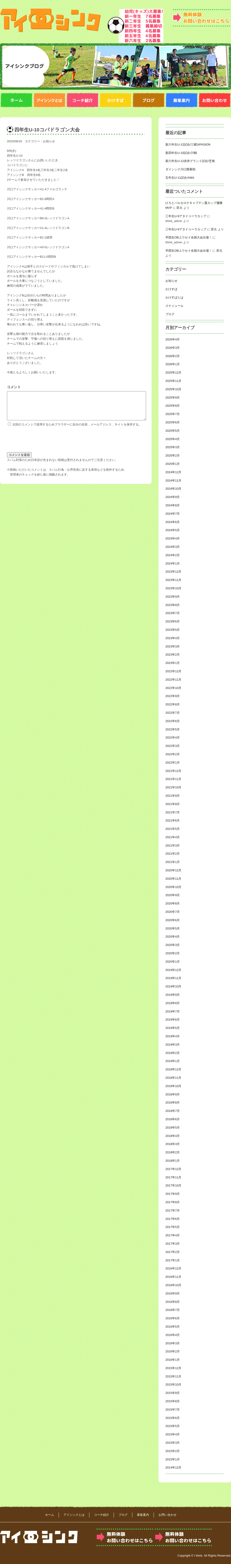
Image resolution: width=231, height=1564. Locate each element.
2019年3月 (172, 1044)
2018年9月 (172, 1094)
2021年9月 (172, 795)
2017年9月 (172, 1194)
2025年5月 (172, 430)
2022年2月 (172, 754)
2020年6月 (172, 920)
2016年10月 (173, 1285)
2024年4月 (172, 538)
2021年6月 (172, 820)
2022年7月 (172, 712)
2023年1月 (172, 663)
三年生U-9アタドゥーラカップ (185, 216)
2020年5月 (172, 928)
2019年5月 (172, 1028)
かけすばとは (174, 297)
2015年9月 (172, 1393)
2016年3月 (172, 1343)
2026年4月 (172, 339)
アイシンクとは (74, 1514)
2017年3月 (172, 1243)
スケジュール (174, 306)
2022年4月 (172, 737)
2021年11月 (173, 779)
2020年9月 (172, 895)
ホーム (49, 1514)
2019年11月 (173, 978)
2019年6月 (172, 1019)
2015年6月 (172, 1418)
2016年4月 (172, 1335)
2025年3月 (172, 447)
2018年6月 (172, 1119)
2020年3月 (172, 945)
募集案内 (143, 1514)
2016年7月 (172, 1310)
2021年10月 (173, 787)
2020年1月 (172, 961)
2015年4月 (172, 1434)
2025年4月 (172, 439)
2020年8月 (172, 903)
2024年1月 (172, 563)
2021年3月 (172, 845)
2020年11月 (173, 878)
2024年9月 (172, 497)
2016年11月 (173, 1276)
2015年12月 (173, 1368)
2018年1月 (172, 1160)
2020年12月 (173, 870)
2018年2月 (172, 1152)
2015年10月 (173, 1384)
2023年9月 (172, 596)
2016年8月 (172, 1302)
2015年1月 (172, 1459)
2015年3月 (172, 1442)
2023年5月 (172, 629)
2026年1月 (172, 364)
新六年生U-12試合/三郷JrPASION (187, 144)
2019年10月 (173, 986)
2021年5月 (172, 829)
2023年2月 (172, 654)
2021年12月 (173, 771)
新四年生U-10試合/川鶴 (181, 153)
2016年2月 (172, 1351)
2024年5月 (172, 530)
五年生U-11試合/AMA (179, 177)
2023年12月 (173, 571)
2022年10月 (173, 688)
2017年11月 (173, 1177)
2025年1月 (172, 464)
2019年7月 (172, 1011)
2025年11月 (173, 381)
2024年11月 (173, 480)
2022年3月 (172, 746)
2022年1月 (172, 762)
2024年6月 (172, 522)
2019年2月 (172, 1053)
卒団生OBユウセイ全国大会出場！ (188, 237)
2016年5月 (172, 1326)
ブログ (169, 314)
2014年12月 (173, 1467)
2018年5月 (172, 1127)
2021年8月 (172, 804)
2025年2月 (172, 455)
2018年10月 (173, 1086)
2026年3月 (172, 347)
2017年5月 (172, 1227)
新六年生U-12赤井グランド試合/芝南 (190, 161)
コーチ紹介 (101, 1514)
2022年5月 (172, 729)
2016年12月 (173, 1268)
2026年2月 (172, 356)
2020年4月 (172, 936)
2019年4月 (172, 1036)
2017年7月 (172, 1210)
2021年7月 (172, 812)
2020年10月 (173, 887)
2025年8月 (172, 405)
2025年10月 (173, 389)
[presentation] (42, 444)
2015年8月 (172, 1401)
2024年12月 (173, 472)
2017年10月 (173, 1185)
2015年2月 (172, 1451)
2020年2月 (172, 953)
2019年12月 (173, 970)
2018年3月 (172, 1144)
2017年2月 (172, 1252)
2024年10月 (173, 488)
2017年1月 (172, 1260)
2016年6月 (172, 1318)
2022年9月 (172, 696)
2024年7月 (172, 513)
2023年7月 (172, 613)
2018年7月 (172, 1111)
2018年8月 (172, 1102)
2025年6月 (172, 422)
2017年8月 (172, 1202)
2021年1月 (172, 862)
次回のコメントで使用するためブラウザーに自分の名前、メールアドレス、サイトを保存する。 (77, 430)
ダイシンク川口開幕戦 (180, 169)
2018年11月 (173, 1077)
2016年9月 (172, 1293)
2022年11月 (173, 679)
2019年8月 (172, 1003)
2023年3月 (172, 646)
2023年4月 (172, 638)
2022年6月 (172, 721)
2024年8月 (172, 505)
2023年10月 (173, 588)
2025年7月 (172, 414)
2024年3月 (172, 547)
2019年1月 (172, 1061)
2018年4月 (172, 1136)
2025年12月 (173, 372)
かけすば (171, 289)
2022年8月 (172, 704)
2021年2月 (172, 853)
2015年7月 (172, 1409)
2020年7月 (172, 912)
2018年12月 (173, 1069)
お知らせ (49, 141)
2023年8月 (172, 605)
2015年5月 (172, 1426)
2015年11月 (173, 1376)
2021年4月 (172, 837)
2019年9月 (172, 994)
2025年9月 (172, 397)
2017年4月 (172, 1235)
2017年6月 (172, 1219)
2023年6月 (172, 621)
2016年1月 (172, 1359)
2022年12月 (173, 671)
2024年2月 (172, 555)
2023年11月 (173, 580)
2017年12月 (173, 1169)
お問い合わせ (167, 1514)
